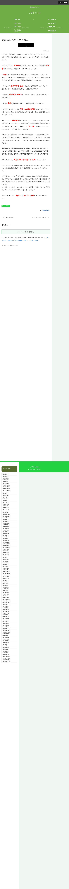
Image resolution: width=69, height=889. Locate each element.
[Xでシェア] (26, 45)
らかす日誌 (5, 206)
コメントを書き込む (26, 232)
